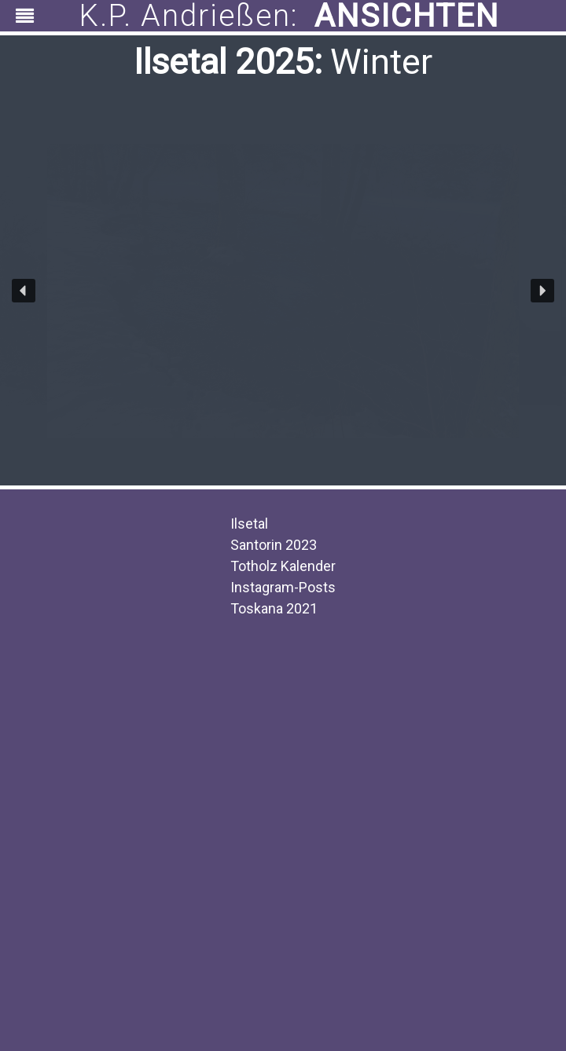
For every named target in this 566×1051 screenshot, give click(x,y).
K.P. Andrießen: (189, 16)
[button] (23, 290)
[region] (283, 15)
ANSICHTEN (406, 15)
